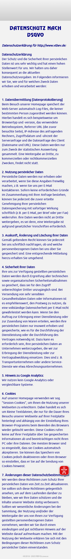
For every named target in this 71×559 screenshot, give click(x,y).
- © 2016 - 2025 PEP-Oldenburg (35, 556)
